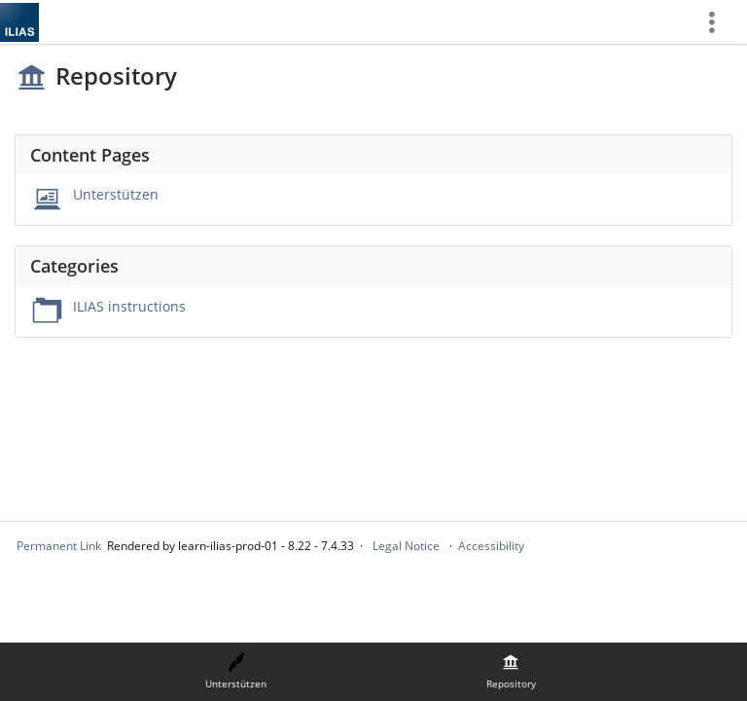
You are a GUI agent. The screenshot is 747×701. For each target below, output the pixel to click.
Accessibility (491, 545)
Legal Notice (406, 545)
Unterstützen (116, 194)
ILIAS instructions (129, 306)
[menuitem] (719, 22)
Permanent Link (59, 545)
